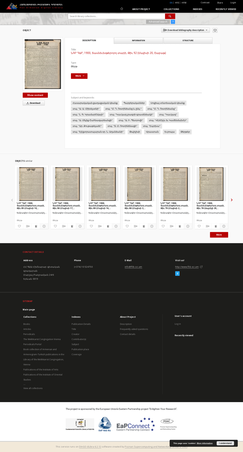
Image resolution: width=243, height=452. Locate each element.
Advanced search (158, 21)
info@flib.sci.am (133, 266)
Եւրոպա (170, 131)
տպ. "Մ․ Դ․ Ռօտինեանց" (161, 108)
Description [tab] (89, 40)
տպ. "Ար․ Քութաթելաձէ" (87, 126)
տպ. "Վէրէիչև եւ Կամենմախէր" (168, 120)
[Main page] (121, 9)
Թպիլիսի (134, 131)
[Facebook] (177, 273)
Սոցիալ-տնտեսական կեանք (168, 103)
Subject (75, 344)
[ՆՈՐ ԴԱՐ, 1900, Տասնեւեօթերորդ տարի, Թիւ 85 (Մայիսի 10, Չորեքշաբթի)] (31, 184)
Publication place (80, 349)
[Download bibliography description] (27, 226)
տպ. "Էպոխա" (151, 126)
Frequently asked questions (134, 329)
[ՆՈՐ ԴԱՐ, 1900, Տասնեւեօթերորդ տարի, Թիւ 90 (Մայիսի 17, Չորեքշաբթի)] (67, 184)
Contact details (127, 334)
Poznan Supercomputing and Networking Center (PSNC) (156, 446)
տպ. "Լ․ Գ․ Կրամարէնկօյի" (88, 114)
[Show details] (43, 226)
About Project (141, 9)
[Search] (170, 16)
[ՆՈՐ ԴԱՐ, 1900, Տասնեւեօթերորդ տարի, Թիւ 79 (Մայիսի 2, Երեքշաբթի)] (175, 184)
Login (233, 2)
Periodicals (29, 334)
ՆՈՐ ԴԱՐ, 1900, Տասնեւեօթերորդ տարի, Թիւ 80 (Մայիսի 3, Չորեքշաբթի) (138, 206)
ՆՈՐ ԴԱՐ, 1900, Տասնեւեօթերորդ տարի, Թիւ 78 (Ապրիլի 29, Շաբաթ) (210, 206)
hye (177, 3)
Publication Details (81, 324)
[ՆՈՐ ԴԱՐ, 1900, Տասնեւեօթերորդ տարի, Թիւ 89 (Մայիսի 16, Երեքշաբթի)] (103, 184)
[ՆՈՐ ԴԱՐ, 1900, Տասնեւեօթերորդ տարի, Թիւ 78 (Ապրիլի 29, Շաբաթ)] (211, 184)
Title (74, 329)
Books (26, 324)
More (219, 234)
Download (32, 103)
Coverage (76, 354)
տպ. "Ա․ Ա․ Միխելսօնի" (86, 108)
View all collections (32, 388)
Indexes (197, 9)
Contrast (205, 2)
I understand (225, 443)
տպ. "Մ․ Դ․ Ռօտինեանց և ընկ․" (123, 108)
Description (126, 324)
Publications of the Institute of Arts (40, 369)
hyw (184, 3)
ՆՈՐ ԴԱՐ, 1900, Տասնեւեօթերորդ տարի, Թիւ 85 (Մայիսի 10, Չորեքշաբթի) (31, 206)
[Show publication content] (36, 226)
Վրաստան (152, 131)
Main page (29, 309)
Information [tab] (138, 40)
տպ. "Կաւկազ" (168, 114)
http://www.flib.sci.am (187, 266)
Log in (178, 323)
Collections (171, 9)
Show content (35, 95)
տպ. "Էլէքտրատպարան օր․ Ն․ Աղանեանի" (98, 131)
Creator (75, 334)
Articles (27, 329)
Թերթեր (185, 131)
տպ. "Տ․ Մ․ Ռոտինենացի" (122, 126)
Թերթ (74, 66)
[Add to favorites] (215, 30)
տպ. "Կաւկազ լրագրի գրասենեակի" (131, 114)
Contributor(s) (79, 339)
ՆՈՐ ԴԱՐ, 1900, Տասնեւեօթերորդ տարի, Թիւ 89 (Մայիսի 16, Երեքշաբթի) (102, 206)
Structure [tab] (188, 40)
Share (220, 2)
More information (205, 443)
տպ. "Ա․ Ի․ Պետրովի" (131, 120)
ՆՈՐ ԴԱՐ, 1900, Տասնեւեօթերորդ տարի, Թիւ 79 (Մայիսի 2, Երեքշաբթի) (174, 206)
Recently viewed (226, 9)
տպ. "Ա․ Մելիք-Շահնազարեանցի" (93, 120)
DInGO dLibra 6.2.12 (90, 446)
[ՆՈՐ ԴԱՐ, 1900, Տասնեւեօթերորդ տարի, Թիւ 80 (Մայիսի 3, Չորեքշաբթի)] (139, 184)
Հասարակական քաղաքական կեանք (95, 103)
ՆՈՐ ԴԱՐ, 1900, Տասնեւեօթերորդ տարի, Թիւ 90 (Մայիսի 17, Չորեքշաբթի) (66, 206)
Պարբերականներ (134, 103)
